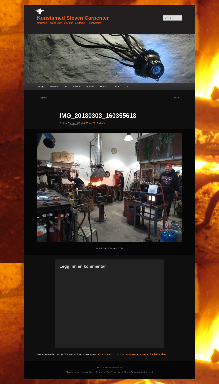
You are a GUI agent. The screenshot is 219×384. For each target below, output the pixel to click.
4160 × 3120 (89, 123)
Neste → (178, 98)
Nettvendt (148, 372)
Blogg (40, 86)
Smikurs (77, 86)
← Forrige (42, 98)
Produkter (54, 86)
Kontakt (103, 86)
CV (126, 86)
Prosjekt (90, 86)
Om (66, 86)
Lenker (116, 86)
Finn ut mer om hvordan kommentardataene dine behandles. (132, 354)
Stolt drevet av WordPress (109, 367)
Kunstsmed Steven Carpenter (73, 18)
